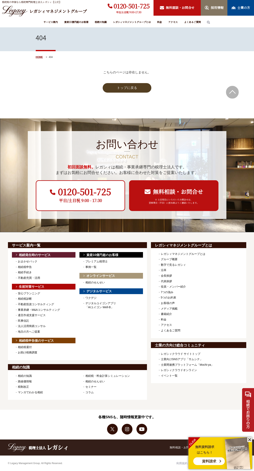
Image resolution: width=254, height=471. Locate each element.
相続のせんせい (95, 282)
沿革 (163, 270)
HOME (39, 57)
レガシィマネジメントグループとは (132, 22)
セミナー (91, 386)
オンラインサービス (100, 275)
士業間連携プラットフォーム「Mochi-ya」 (187, 364)
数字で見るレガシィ (173, 264)
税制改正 (23, 386)
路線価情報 (25, 381)
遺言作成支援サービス (32, 315)
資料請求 (209, 461)
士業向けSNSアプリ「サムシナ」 (182, 359)
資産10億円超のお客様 (76, 22)
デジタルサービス (99, 291)
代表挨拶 (166, 281)
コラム (89, 392)
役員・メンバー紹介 (173, 286)
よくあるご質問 (192, 22)
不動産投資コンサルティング (36, 304)
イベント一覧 (169, 375)
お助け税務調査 (27, 352)
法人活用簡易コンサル (32, 326)
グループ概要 (169, 259)
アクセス (173, 22)
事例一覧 (91, 267)
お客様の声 (168, 303)
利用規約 (181, 463)
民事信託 (23, 320)
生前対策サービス (31, 286)
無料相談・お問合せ (182, 447)
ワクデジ (91, 297)
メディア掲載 (169, 308)
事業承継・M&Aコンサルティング (39, 309)
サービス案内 (50, 22)
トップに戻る (127, 87)
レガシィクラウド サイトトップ (181, 353)
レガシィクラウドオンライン (179, 370)
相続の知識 (101, 22)
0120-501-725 (132, 6)
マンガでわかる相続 (30, 392)
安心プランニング (29, 293)
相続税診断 (25, 298)
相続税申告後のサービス (36, 340)
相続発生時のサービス (35, 255)
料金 (159, 22)
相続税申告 (25, 267)
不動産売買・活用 (29, 277)
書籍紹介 (166, 314)
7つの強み (167, 292)
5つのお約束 (168, 297)
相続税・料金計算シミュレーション (107, 375)
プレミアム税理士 (96, 261)
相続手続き (25, 272)
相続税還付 (25, 347)
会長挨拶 (166, 275)
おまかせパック (27, 261)
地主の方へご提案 (29, 331)
